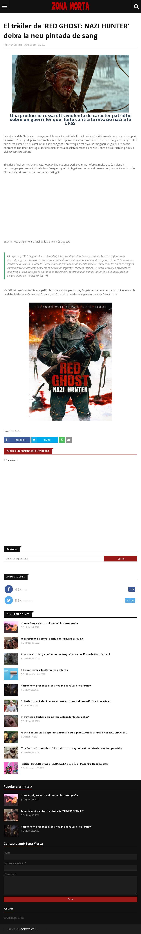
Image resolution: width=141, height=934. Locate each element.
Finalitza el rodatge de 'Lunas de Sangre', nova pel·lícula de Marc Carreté (65, 654)
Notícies (15, 430)
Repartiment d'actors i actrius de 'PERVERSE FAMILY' (52, 638)
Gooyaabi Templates (48, 929)
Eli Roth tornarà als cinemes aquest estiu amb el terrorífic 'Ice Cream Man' (66, 701)
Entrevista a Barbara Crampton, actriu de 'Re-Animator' (55, 717)
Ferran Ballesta (14, 44)
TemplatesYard (26, 929)
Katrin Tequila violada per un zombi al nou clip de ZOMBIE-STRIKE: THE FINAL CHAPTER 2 (74, 732)
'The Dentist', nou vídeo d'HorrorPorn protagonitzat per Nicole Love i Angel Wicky (71, 748)
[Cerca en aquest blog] (54, 558)
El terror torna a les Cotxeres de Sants (44, 670)
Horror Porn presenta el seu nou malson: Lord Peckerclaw (56, 685)
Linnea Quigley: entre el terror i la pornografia (49, 623)
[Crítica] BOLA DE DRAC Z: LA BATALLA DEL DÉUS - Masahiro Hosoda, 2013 (64, 764)
